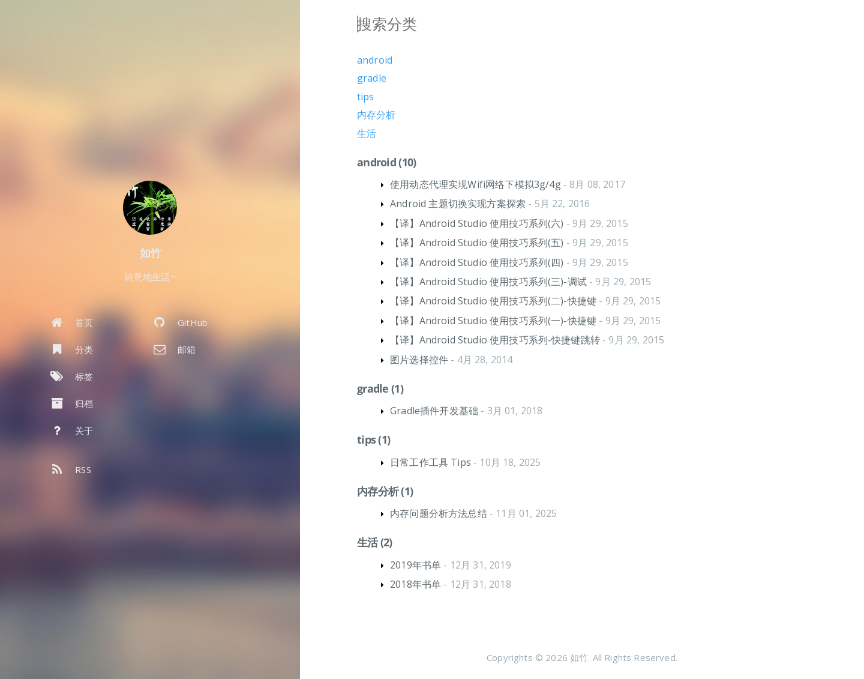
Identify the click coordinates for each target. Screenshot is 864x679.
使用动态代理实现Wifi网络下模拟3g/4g (475, 184)
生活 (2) (374, 542)
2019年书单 (415, 565)
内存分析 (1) (385, 491)
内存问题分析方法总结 (438, 513)
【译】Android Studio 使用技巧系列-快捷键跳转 (495, 339)
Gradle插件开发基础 (434, 410)
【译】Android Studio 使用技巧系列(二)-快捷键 (493, 300)
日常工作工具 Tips (430, 462)
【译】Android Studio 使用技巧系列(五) (476, 242)
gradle (371, 78)
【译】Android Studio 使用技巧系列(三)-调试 (488, 281)
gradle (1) (380, 388)
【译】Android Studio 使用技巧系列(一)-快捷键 (493, 320)
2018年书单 (415, 584)
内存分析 (376, 114)
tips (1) (373, 439)
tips (365, 96)
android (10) (386, 162)
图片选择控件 (419, 359)
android (374, 60)
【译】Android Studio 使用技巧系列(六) (476, 223)
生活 (366, 133)
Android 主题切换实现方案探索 (458, 203)
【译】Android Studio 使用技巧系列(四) (476, 262)
